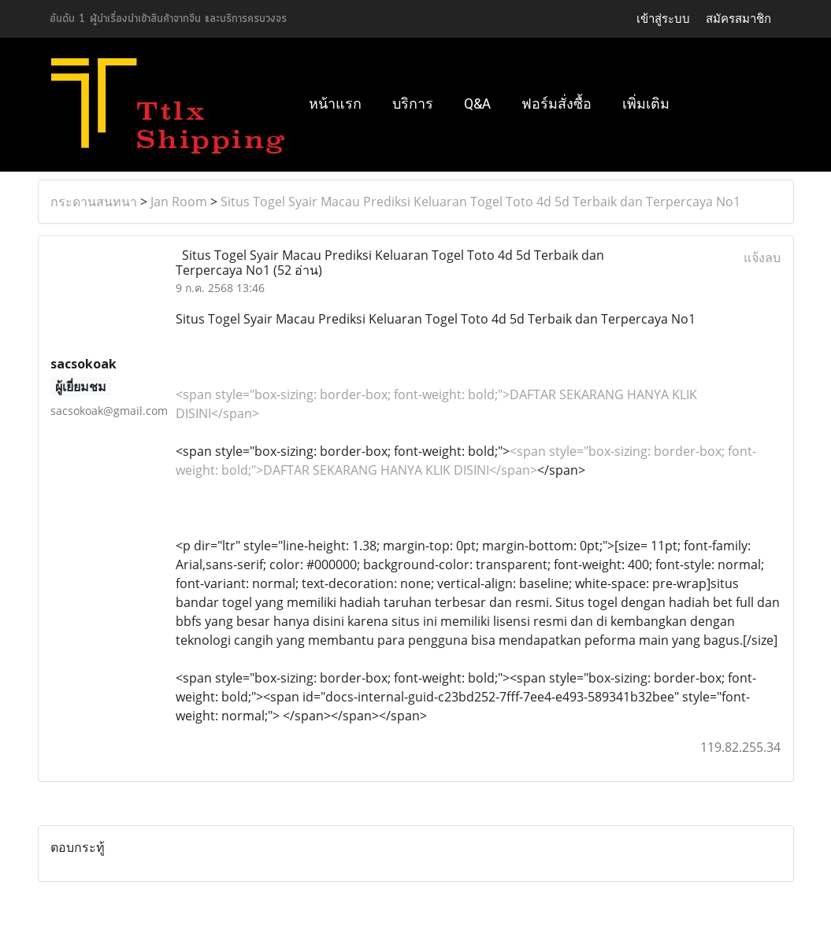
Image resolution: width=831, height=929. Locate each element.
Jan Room (178, 201)
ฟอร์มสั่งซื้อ (556, 103)
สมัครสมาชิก (738, 19)
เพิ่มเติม (646, 103)
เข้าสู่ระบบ (663, 19)
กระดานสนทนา (93, 201)
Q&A (477, 103)
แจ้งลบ (762, 257)
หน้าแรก (335, 103)
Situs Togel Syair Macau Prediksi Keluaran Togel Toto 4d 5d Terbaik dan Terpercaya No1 (480, 201)
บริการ (412, 103)
